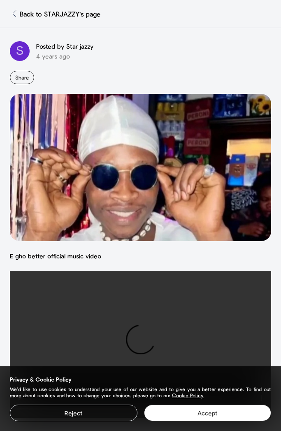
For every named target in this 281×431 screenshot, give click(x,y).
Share (22, 77)
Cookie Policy (188, 395)
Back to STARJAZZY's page (60, 14)
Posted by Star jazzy (64, 46)
